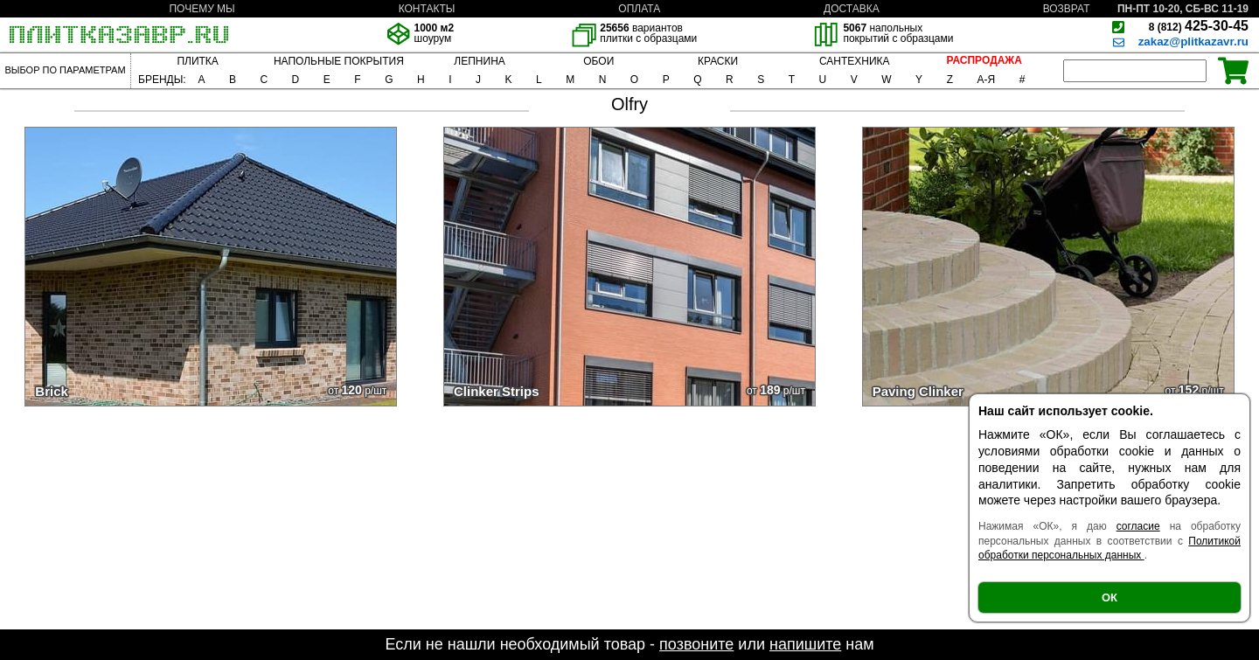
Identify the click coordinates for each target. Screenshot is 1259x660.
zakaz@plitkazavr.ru (1193, 41)
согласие (1138, 526)
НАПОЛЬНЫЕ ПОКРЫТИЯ (339, 61)
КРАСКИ (718, 61)
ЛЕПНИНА (479, 61)
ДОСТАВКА (852, 9)
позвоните (696, 644)
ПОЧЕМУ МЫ (201, 9)
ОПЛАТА (639, 9)
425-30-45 (1199, 25)
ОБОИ (598, 61)
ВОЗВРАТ (1066, 9)
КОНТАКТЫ (427, 9)
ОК (1109, 597)
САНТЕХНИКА (854, 61)
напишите (805, 644)
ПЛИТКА (197, 61)
